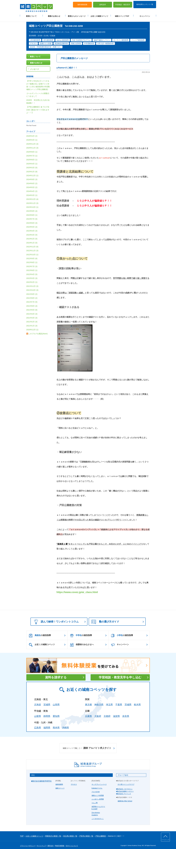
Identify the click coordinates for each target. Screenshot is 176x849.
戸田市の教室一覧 (86, 833)
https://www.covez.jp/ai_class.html (77, 589)
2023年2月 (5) (31, 236)
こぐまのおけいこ (98, 816)
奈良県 (125, 713)
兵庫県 (88, 713)
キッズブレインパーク (99, 782)
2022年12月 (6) (32, 244)
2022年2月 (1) (31, 280)
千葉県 (118, 702)
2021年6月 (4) (31, 303)
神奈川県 (98, 702)
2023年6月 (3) (31, 220)
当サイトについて (72, 843)
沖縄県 (65, 725)
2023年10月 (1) (32, 204)
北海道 (37, 702)
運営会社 (50, 843)
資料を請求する (56, 674)
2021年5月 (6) (31, 307)
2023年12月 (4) (32, 196)
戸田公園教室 (100, 833)
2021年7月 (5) (31, 299)
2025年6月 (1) (31, 157)
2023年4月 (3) (31, 228)
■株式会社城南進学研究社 (41, 778)
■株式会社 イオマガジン (124, 786)
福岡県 (46, 725)
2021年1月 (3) (31, 323)
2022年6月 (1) (31, 268)
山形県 (56, 702)
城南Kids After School (125, 798)
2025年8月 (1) (31, 149)
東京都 (88, 702)
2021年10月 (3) (32, 287)
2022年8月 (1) (31, 260)
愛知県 (56, 713)
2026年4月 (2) (31, 133)
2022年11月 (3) (32, 248)
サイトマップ (41, 843)
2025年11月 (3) (32, 145)
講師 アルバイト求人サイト (87, 745)
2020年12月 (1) (32, 327)
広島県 (37, 725)
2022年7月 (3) (31, 264)
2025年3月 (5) (31, 165)
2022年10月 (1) (32, 252)
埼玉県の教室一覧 (70, 833)
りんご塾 (95, 800)
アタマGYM (96, 789)
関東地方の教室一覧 (53, 833)
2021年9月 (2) (31, 291)
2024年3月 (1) (31, 193)
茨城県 (128, 702)
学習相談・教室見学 (122, 4)
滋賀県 (116, 713)
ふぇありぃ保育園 (98, 796)
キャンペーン (144, 15)
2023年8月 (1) (31, 212)
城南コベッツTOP (122, 15)
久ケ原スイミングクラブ (126, 782)
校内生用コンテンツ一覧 (144, 3)
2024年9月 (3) (31, 177)
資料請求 (102, 4)
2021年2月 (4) (31, 319)
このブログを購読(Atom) (38, 331)
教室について (31, 15)
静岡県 (46, 713)
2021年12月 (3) (32, 283)
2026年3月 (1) (31, 137)
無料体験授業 (82, 4)
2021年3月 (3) (31, 315)
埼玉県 (109, 702)
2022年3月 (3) (31, 275)
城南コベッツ (60, 785)
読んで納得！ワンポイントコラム (55, 618)
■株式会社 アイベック (123, 791)
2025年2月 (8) (31, 169)
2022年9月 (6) (31, 256)
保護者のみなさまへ (82, 642)
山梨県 (37, 713)
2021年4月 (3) (31, 311)
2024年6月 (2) (31, 181)
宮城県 (46, 702)
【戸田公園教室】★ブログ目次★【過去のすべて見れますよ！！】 (37, 107)
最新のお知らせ (54, 15)
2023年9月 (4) (31, 208)
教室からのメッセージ (77, 15)
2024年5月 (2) (31, 185)
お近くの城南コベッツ (99, 15)
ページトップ (165, 839)
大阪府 (97, 713)
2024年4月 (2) (31, 189)
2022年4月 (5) (31, 272)
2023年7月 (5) (31, 216)
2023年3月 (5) (31, 232)
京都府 (107, 713)
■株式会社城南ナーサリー (125, 788)
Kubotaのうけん (97, 785)
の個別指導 (40, 633)
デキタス (74, 782)
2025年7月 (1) (31, 153)
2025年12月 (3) (32, 141)
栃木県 (137, 702)
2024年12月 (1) (32, 173)
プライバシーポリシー (27, 843)
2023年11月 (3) (32, 200)
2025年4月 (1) (31, 161)
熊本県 (56, 725)
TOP (22, 833)
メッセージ (34, 66)
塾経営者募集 (59, 843)
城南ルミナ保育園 (98, 793)
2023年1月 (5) (31, 240)
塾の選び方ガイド (105, 619)
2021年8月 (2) (31, 295)
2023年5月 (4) (31, 224)
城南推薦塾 (59, 782)
